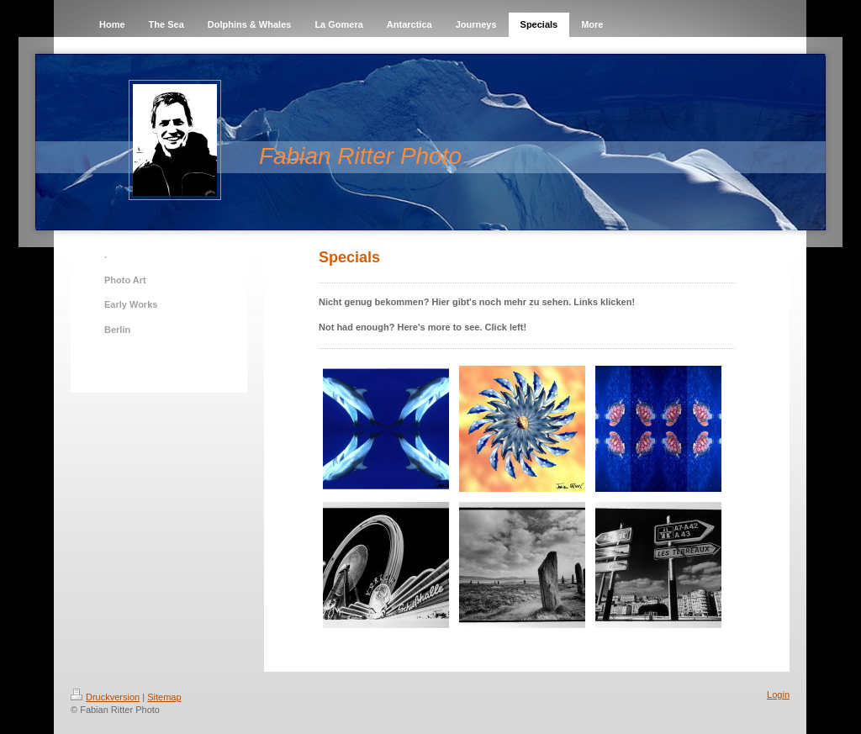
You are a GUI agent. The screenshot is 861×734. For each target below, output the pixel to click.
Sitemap (164, 697)
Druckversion (105, 697)
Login (778, 694)
